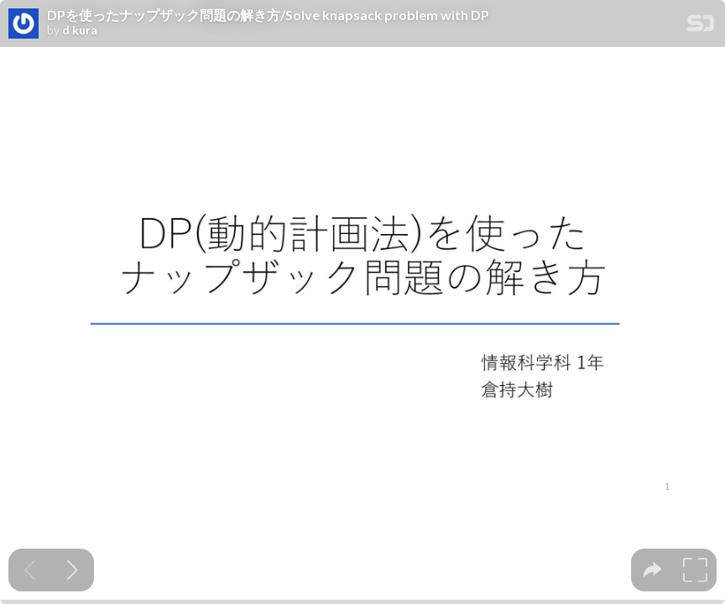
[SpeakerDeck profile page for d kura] (23, 24)
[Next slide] (72, 570)
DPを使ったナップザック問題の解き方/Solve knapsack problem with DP (268, 15)
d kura (79, 30)
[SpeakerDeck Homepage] (700, 26)
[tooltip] (652, 570)
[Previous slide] (30, 570)
